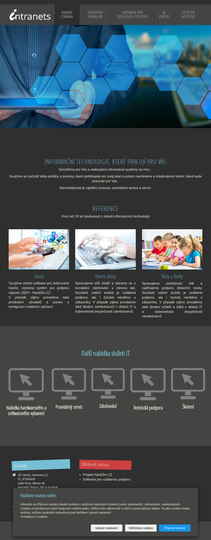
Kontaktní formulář (95, 14)
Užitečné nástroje (188, 14)
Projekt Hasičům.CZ (97, 474)
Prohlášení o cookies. (34, 516)
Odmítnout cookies (141, 528)
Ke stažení (164, 14)
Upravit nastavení (106, 528)
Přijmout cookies (174, 528)
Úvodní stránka (67, 14)
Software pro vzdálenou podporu (132, 14)
